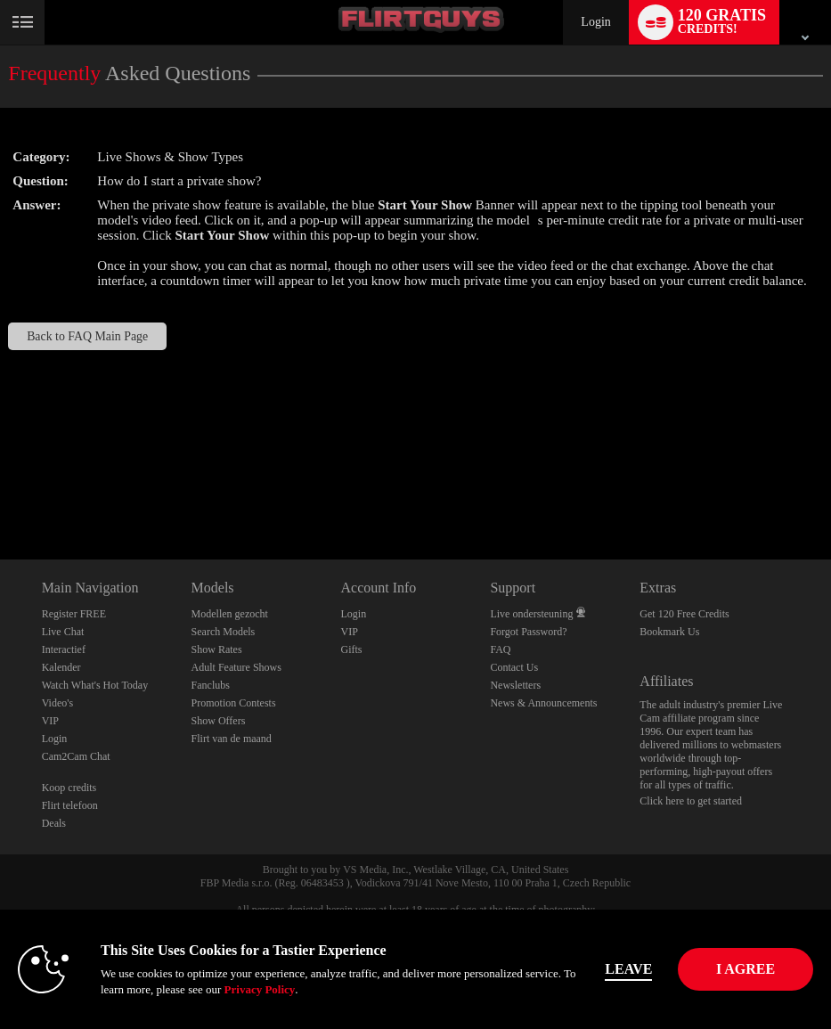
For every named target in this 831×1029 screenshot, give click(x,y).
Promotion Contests (233, 703)
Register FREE (74, 614)
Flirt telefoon (70, 805)
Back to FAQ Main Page (87, 336)
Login (595, 22)
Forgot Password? (528, 631)
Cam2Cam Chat (76, 756)
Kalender (61, 667)
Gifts (351, 649)
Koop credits (69, 787)
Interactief (64, 649)
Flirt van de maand (231, 738)
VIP (50, 721)
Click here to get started (691, 801)
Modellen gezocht (229, 614)
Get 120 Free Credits (684, 614)
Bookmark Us (669, 631)
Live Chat (63, 631)
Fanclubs (210, 685)
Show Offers (218, 721)
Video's (57, 703)
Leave (649, 968)
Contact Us (514, 667)
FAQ (500, 649)
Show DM (0, 493)
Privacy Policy (233, 989)
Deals (54, 823)
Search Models (223, 631)
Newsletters (515, 685)
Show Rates (216, 649)
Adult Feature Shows (236, 667)
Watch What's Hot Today (95, 685)
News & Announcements (543, 703)
